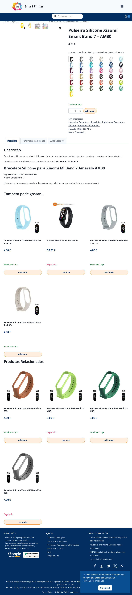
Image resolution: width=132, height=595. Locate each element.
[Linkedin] (108, 562)
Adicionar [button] (23, 269)
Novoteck (79, 129)
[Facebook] (95, 562)
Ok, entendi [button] (105, 588)
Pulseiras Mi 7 (83, 126)
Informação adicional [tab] (30, 138)
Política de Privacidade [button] (93, 581)
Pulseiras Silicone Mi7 (78, 124)
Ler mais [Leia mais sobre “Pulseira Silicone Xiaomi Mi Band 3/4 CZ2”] (23, 518)
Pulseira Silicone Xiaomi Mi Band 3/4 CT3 (22, 406)
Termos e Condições (56, 534)
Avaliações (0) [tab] (50, 138)
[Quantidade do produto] (75, 109)
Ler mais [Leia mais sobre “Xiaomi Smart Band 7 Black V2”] (66, 269)
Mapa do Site (53, 552)
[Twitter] (115, 562)
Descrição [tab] (11, 138)
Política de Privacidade (57, 538)
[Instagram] (101, 562)
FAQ (49, 548)
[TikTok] (108, 569)
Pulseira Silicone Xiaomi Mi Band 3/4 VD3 (66, 406)
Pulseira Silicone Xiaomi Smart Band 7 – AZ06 (22, 238)
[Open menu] (123, 6)
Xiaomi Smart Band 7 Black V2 (62, 237)
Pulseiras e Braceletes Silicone (112, 121)
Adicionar (89, 109)
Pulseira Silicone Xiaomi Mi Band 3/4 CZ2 (22, 488)
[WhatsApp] (122, 562)
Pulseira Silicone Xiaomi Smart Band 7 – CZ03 (109, 238)
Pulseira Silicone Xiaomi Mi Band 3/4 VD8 (109, 406)
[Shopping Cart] (128, 16)
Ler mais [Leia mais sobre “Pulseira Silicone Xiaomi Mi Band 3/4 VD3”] (66, 436)
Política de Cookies (55, 545)
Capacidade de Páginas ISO (101, 556)
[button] (60, 27)
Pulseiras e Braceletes (88, 121)
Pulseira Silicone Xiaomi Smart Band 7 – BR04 (22, 320)
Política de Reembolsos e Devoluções (63, 541)
